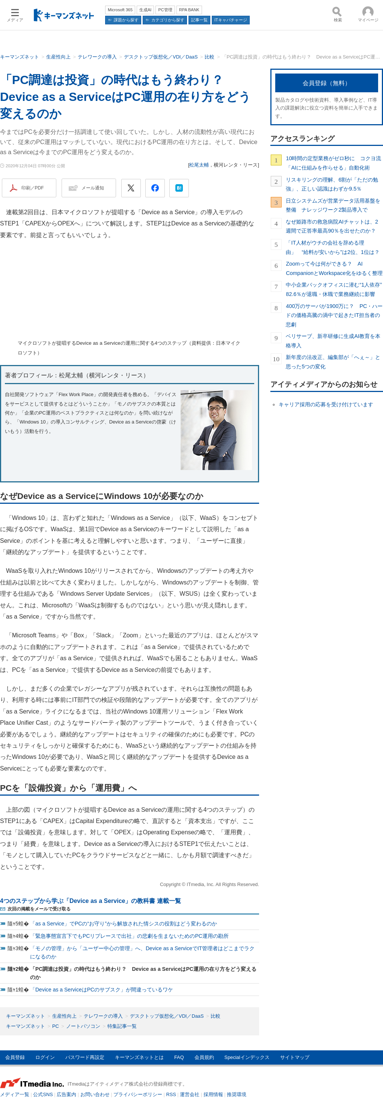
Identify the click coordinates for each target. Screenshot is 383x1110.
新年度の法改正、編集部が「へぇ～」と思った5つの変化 (333, 361)
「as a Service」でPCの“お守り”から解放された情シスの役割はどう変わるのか (123, 924)
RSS (171, 1094)
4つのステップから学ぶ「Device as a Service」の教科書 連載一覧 (90, 901)
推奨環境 (236, 1094)
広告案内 (66, 1094)
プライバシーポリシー (137, 1094)
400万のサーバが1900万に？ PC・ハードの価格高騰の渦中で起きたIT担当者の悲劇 (334, 315)
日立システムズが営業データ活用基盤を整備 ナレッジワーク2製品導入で (333, 205)
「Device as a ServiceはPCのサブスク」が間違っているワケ (101, 990)
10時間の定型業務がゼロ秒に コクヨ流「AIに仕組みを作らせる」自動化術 (333, 162)
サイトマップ (294, 1057)
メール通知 (92, 188)
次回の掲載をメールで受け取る (39, 909)
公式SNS (43, 1094)
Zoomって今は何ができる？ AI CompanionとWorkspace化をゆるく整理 (334, 268)
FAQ (179, 1057)
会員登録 (15, 1057)
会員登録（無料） (327, 83)
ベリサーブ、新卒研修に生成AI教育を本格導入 (333, 340)
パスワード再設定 (84, 1057)
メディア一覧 (14, 1094)
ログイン (45, 1057)
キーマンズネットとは (139, 1057)
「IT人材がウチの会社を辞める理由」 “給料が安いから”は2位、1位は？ (333, 247)
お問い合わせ (95, 1094)
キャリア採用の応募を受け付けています (326, 404)
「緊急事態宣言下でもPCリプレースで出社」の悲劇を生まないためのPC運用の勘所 (129, 936)
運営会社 (189, 1094)
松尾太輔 (199, 165)
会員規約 (204, 1057)
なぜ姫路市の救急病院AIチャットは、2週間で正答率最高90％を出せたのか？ (332, 226)
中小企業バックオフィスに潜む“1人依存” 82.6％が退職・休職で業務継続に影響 (334, 289)
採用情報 (213, 1094)
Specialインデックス (247, 1057)
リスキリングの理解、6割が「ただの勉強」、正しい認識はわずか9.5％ (332, 184)
